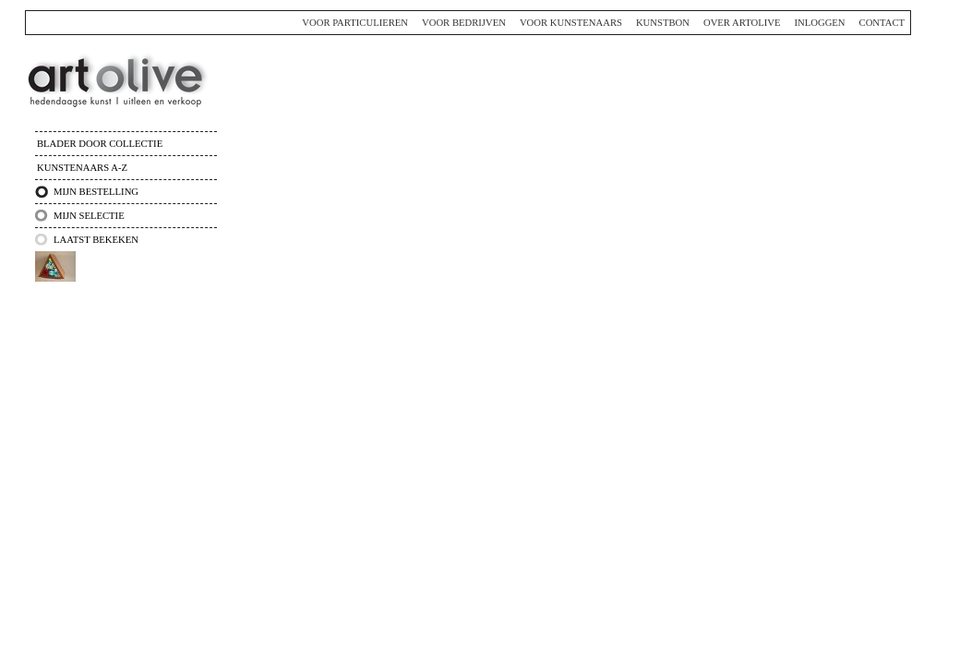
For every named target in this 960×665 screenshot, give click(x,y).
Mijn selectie (89, 216)
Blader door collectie (99, 144)
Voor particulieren (355, 23)
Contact (882, 23)
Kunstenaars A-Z (82, 168)
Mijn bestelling (96, 192)
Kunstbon (663, 23)
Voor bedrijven (464, 23)
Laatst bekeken (96, 240)
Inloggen (819, 23)
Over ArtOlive (742, 23)
